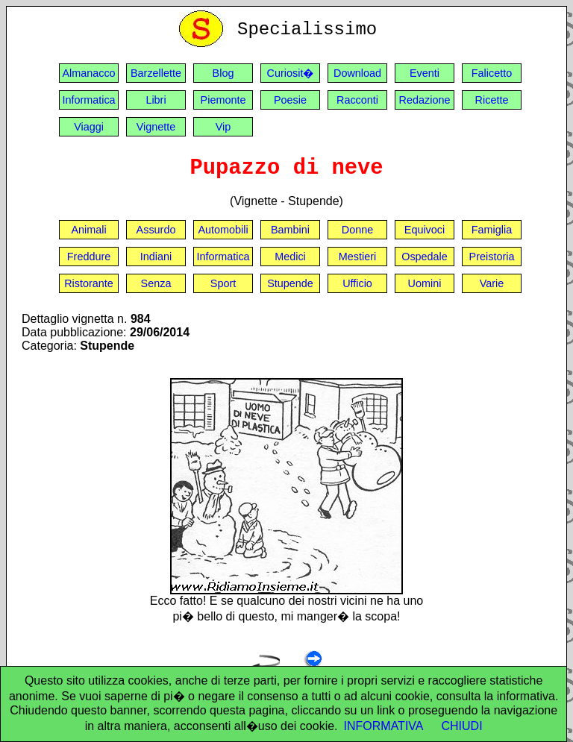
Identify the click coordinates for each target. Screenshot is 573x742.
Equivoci (424, 230)
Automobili (223, 230)
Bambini (290, 230)
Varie (492, 283)
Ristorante (88, 283)
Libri (155, 100)
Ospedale (424, 256)
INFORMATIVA (384, 726)
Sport (223, 283)
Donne (357, 230)
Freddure (88, 256)
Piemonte (223, 100)
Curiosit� (290, 73)
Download (357, 73)
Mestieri (357, 256)
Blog (223, 73)
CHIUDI (462, 726)
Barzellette (156, 73)
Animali (88, 230)
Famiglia (492, 230)
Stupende (290, 283)
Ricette (492, 100)
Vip (223, 127)
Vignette (156, 127)
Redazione (425, 100)
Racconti (357, 100)
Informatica (88, 100)
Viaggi (89, 127)
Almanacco (88, 73)
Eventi (424, 73)
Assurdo (156, 230)
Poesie (290, 100)
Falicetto (492, 73)
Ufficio (357, 283)
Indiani (156, 256)
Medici (290, 256)
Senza (156, 283)
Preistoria (492, 256)
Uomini (425, 283)
